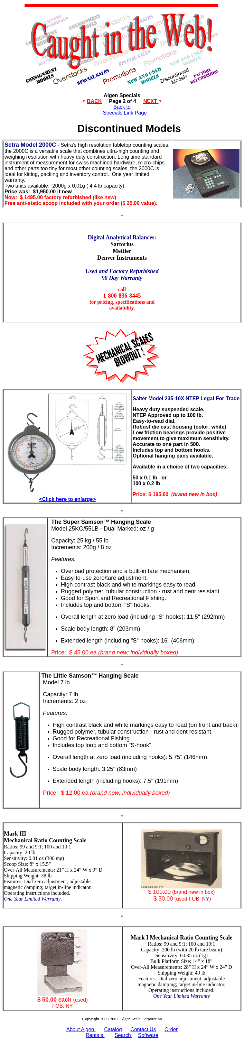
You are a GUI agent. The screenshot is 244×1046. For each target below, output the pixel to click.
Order (171, 1029)
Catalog (113, 1029)
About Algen (81, 1029)
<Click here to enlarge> (67, 499)
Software (148, 1035)
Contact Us (143, 1029)
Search (123, 1035)
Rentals (95, 1035)
